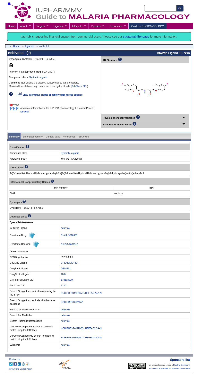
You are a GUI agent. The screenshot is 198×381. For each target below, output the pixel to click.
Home (11, 26)
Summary (14, 136)
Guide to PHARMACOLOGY (147, 26)
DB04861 (66, 268)
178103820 (67, 280)
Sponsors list (180, 359)
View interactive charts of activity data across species (50, 94)
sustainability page (136, 36)
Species (95, 26)
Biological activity (33, 136)
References (69, 136)
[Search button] (179, 8)
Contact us (14, 359)
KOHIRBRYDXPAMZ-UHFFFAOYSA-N (81, 293)
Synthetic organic (38, 77)
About (23, 26)
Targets (40, 26)
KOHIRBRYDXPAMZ (72, 302)
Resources (116, 26)
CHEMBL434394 (70, 262)
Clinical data (53, 136)
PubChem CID (79, 86)
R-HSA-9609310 (69, 244)
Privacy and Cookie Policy (20, 369)
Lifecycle (77, 26)
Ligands (58, 26)
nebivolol (24, 111)
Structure (84, 136)
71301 (64, 285)
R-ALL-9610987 (69, 235)
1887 (63, 274)
